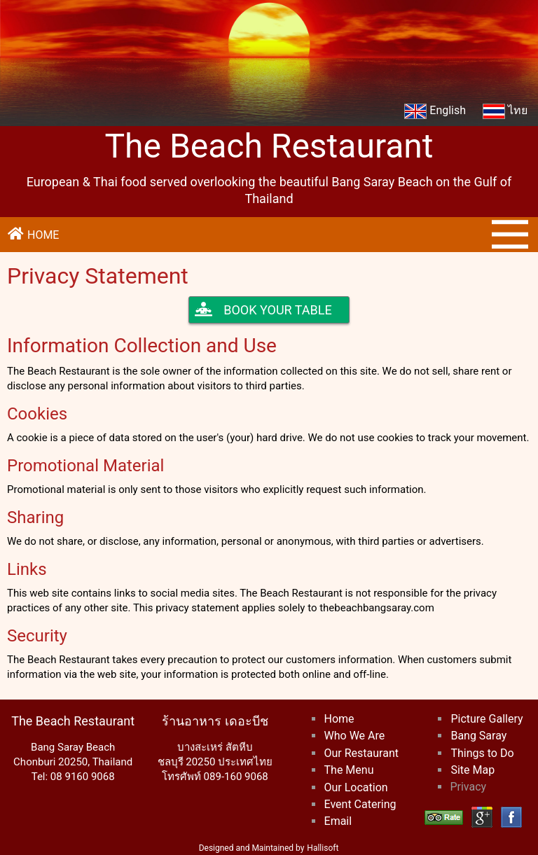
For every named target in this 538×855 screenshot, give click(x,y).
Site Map (472, 770)
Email (338, 821)
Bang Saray (478, 735)
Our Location (356, 787)
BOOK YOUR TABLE (263, 310)
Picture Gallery (486, 718)
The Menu (349, 770)
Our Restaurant (361, 753)
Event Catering (360, 804)
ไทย (505, 111)
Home (339, 718)
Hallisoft (322, 848)
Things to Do (481, 753)
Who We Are (354, 735)
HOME (33, 234)
